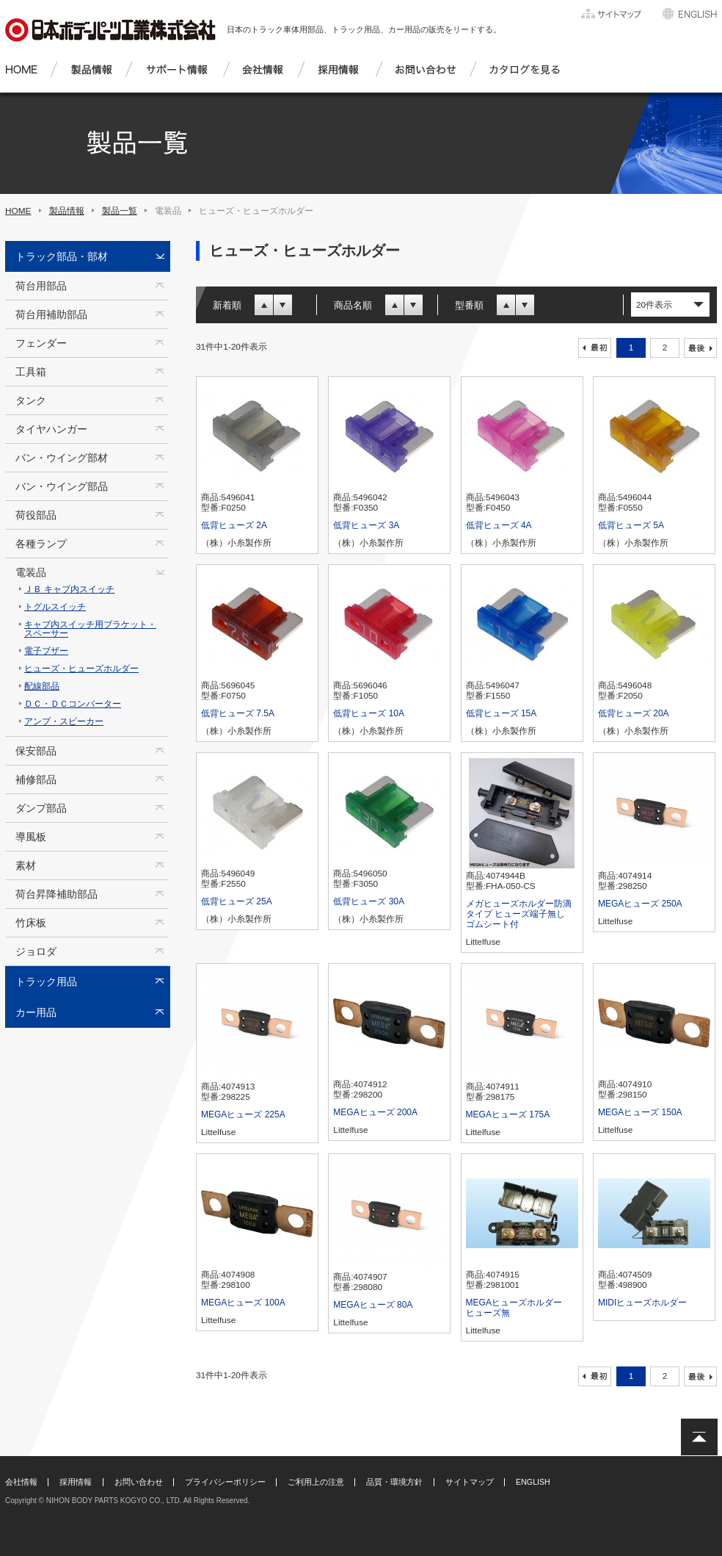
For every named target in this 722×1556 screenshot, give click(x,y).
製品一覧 (119, 211)
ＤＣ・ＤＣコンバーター (72, 704)
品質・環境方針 (394, 1481)
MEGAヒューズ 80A (372, 1305)
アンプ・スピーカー (63, 721)
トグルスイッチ (55, 607)
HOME (18, 211)
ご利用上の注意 (316, 1481)
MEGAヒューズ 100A (243, 1302)
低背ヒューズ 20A (633, 713)
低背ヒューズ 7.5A (237, 713)
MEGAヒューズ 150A (640, 1112)
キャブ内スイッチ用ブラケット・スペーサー (90, 628)
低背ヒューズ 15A (501, 713)
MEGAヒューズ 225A (243, 1114)
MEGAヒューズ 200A (375, 1112)
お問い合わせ (138, 1481)
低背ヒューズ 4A (499, 525)
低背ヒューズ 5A (631, 525)
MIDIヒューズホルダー (642, 1302)
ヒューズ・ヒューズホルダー (81, 668)
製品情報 (66, 211)
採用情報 (75, 1481)
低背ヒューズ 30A (368, 901)
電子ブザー (46, 651)
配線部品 (41, 686)
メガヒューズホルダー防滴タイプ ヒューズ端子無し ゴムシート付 (520, 913)
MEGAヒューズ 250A (640, 903)
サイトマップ (469, 1481)
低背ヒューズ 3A (366, 525)
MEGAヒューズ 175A (508, 1114)
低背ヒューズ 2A (234, 525)
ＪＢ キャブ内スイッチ (69, 589)
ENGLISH (533, 1481)
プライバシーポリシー (225, 1481)
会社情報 (21, 1481)
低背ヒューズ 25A (236, 901)
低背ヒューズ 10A (368, 713)
